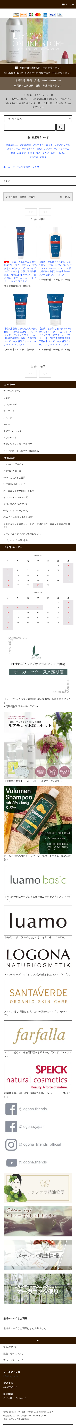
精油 (13, 153)
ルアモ (6, 424)
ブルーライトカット (43, 145)
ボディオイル (28, 149)
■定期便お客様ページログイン (20, 706)
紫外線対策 (25, 145)
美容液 (31, 153)
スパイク (7, 418)
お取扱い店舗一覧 (12, 471)
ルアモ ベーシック (12, 431)
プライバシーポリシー (36, 1416)
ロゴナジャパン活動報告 (15, 540)
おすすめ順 (11, 197)
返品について (46, 1412)
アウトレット (10, 437)
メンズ (36, 167)
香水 (53, 153)
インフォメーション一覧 (15, 497)
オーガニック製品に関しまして (18, 491)
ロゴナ (6, 398)
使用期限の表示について (15, 504)
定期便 (43, 157)
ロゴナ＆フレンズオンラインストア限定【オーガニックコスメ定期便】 (36, 525)
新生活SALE (12, 145)
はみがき (33, 157)
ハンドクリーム (61, 149)
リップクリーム (62, 145)
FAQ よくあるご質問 (14, 478)
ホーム (6, 167)
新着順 (32, 197)
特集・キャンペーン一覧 (38, 95)
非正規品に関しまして (14, 484)
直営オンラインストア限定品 (17, 444)
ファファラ (8, 411)
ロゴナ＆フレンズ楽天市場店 (15, 1419)
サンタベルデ (10, 404)
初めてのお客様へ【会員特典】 (18, 517)
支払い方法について (11, 1412)
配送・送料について (30, 1412)
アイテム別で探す (21, 167)
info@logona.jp (10, 1376)
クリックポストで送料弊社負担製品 (21, 451)
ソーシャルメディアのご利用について (22, 534)
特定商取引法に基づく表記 (14, 1416)
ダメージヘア (42, 153)
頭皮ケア (21, 153)
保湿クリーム (13, 149)
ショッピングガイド (13, 464)
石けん (62, 153)
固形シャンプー (44, 149)
